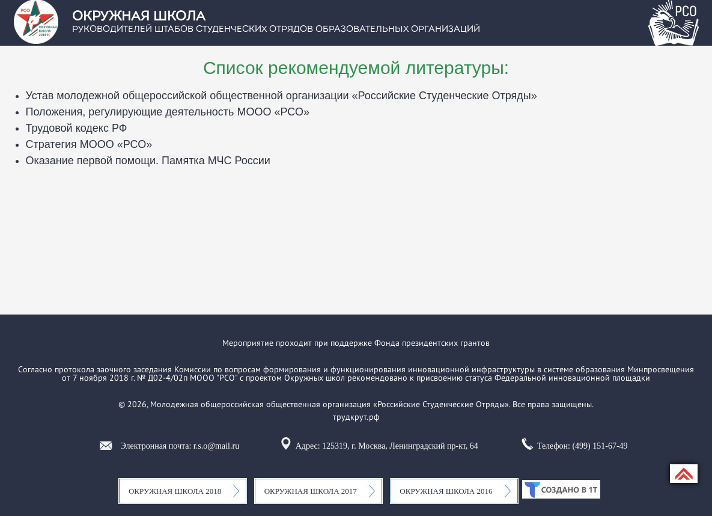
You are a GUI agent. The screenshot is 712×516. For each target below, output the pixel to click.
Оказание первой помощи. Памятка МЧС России (148, 161)
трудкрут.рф (356, 416)
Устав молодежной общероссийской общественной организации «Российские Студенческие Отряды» (281, 96)
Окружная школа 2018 (175, 491)
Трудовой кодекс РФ (76, 128)
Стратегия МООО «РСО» (89, 144)
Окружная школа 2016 (446, 491)
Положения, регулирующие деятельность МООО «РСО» (167, 112)
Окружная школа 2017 (310, 491)
